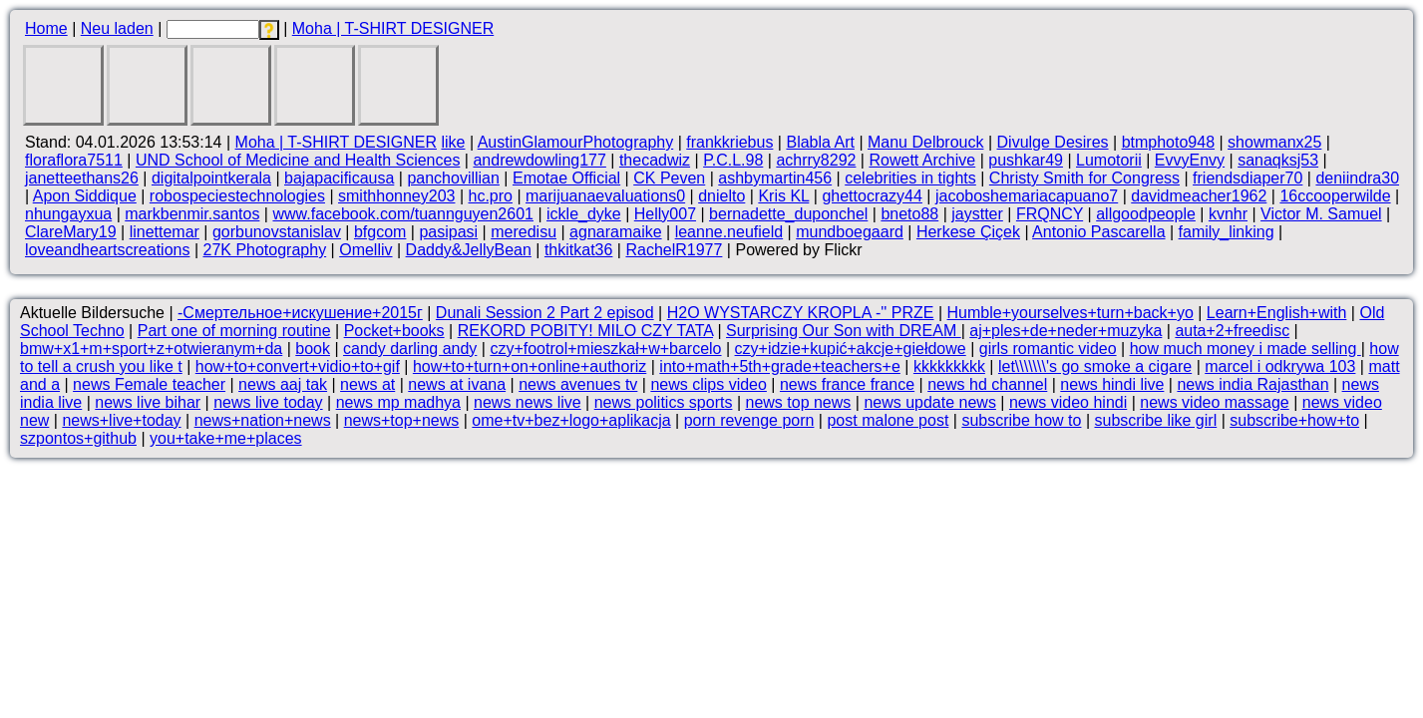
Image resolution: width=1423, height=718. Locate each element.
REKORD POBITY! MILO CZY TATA (585, 330)
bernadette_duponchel (788, 213)
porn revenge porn (749, 420)
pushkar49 (1025, 160)
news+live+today (121, 420)
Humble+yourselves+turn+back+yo (1070, 312)
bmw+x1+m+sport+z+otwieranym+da (151, 348)
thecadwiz (654, 160)
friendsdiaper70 (1247, 178)
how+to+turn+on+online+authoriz (529, 366)
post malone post (887, 420)
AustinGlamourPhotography (576, 142)
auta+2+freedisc (1232, 330)
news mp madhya (398, 402)
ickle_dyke (583, 213)
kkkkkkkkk (949, 366)
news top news (798, 402)
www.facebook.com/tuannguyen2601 (403, 213)
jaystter (977, 213)
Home (46, 28)
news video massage (1214, 402)
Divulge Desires (1053, 142)
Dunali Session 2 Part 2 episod (545, 312)
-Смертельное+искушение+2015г (300, 312)
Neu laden (117, 28)
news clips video (708, 384)
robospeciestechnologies (237, 195)
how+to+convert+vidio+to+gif (297, 366)
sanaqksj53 (1278, 160)
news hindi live (1112, 384)
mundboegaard (849, 231)
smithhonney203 (396, 195)
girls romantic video (1048, 348)
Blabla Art (820, 142)
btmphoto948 (1168, 142)
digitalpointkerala (211, 178)
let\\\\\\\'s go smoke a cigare (1095, 366)
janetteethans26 (82, 178)
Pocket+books (394, 330)
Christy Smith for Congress (1084, 178)
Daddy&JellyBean (469, 249)
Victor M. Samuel (1321, 213)
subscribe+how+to (1294, 420)
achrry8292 (816, 160)
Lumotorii (1109, 160)
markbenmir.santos (192, 213)
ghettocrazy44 (872, 195)
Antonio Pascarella (1098, 231)
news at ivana (457, 384)
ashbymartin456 (775, 178)
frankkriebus (729, 142)
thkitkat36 (578, 249)
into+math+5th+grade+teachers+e (779, 366)
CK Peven (669, 178)
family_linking (1226, 231)
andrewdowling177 (539, 160)
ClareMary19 (71, 231)
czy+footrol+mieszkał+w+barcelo (605, 348)
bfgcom (380, 231)
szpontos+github (78, 438)
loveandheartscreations (107, 249)
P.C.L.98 (733, 160)
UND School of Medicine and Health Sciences (298, 160)
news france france (847, 384)
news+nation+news (262, 420)
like (453, 142)
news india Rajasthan (1252, 384)
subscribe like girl (1155, 420)
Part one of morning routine (234, 330)
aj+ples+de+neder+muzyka (1065, 330)
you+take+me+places (226, 438)
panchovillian (453, 178)
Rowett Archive (922, 160)
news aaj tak (282, 384)
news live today (267, 402)
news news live (527, 402)
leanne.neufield (729, 231)
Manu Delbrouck (926, 142)
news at (367, 384)
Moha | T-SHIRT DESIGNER (393, 28)
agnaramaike (615, 231)
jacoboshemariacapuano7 (1026, 195)
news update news (930, 402)
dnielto (721, 195)
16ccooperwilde (1334, 195)
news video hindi (1068, 402)
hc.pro (491, 195)
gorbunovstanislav (276, 231)
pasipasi (448, 231)
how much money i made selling (1245, 348)
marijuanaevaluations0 (605, 195)
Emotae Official (566, 178)
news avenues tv (578, 384)
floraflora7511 (74, 160)
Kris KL (783, 195)
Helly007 (665, 213)
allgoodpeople (1146, 213)
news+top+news (402, 420)
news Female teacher (149, 384)
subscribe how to (1021, 420)
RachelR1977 (673, 249)
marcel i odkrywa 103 (1280, 366)
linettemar (164, 231)
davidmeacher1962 (1198, 195)
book (312, 348)
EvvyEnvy (1190, 160)
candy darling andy (410, 348)
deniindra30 (1357, 178)
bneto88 (909, 213)
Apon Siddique (85, 195)
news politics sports (663, 402)
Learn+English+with (1277, 312)
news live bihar (147, 402)
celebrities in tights (910, 178)
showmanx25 (1274, 142)
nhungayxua (68, 213)
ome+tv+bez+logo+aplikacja (571, 420)
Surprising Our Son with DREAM (843, 330)
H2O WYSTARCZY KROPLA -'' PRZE (800, 312)
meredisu (523, 231)
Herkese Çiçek (968, 231)
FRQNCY (1049, 213)
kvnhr (1228, 213)
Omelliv (365, 249)
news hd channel (987, 384)
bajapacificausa (339, 178)
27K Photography (264, 249)
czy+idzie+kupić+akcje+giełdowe (850, 348)
